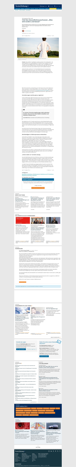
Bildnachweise (24, 461)
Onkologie (28, 412)
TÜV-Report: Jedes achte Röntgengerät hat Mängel (23, 400)
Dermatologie (46, 408)
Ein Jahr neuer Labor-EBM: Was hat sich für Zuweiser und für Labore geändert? (53, 199)
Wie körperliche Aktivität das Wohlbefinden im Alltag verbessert (25, 398)
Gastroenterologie (27, 410)
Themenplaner (34, 456)
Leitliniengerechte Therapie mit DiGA (38, 317)
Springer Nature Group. (36, 465)
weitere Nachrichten (33, 402)
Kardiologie (35, 410)
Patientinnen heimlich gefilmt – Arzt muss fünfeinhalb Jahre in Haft (25, 385)
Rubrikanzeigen (34, 457)
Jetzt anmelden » (21, 349)
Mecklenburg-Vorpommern (27, 175)
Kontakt (23, 460)
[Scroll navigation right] (61, 8)
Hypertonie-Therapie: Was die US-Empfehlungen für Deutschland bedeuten (26, 369)
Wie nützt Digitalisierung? (52, 308)
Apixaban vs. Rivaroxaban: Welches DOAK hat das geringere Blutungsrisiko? (53, 433)
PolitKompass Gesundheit (49, 412)
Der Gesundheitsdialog (21, 226)
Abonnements (34, 458)
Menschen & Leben (49, 410)
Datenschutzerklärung (25, 457)
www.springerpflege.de (42, 456)
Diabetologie (52, 408)
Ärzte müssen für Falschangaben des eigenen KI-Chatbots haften (26, 374)
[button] (59, 6)
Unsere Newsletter (21, 406)
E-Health (57, 408)
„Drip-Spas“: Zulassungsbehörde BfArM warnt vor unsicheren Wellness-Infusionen (25, 393)
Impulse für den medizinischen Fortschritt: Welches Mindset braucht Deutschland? (37, 229)
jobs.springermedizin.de (42, 457)
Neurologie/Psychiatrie (20, 412)
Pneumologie (41, 412)
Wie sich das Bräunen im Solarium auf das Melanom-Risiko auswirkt (48, 390)
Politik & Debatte (53, 8)
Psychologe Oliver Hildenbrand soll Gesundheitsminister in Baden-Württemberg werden (25, 396)
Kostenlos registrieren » (31, 349)
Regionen (47, 8)
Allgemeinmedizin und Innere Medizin (23, 408)
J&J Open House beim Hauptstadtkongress (51, 226)
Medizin (22, 8)
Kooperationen (41, 8)
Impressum (24, 459)
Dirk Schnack (28, 31)
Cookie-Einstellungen (25, 458)
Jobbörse (16, 461)
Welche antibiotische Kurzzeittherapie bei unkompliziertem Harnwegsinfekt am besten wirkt (49, 379)
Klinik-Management (36, 174)
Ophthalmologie (34, 412)
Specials (36, 8)
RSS (32, 461)
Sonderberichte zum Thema (23, 306)
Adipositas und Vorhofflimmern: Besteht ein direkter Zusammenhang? (38, 433)
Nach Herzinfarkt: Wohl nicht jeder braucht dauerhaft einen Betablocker (25, 366)
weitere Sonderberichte (56, 337)
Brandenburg (51, 174)
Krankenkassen (30, 174)
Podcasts (32, 8)
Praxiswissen (27, 8)
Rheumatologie (25, 415)
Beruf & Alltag (39, 408)
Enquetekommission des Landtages (42, 90)
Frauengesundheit (19, 410)
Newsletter (34, 460)
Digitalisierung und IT (44, 174)
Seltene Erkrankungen (34, 415)
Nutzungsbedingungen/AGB (26, 456)
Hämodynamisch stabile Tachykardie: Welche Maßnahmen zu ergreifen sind (25, 376)
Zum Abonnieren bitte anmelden (38, 188)
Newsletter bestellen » (44, 356)
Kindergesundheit (41, 410)
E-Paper (33, 459)
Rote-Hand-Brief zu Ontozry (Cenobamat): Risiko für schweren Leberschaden (25, 379)
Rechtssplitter (18, 415)
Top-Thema (34, 408)
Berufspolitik (24, 174)
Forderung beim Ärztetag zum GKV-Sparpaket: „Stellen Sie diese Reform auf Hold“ (37, 199)
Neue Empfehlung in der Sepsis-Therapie (22, 432)
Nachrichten (18, 8)
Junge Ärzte (34, 175)
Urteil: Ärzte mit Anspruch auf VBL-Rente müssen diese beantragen (24, 388)
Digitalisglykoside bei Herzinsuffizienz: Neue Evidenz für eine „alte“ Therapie (25, 382)
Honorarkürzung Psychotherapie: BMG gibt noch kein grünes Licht (22, 200)
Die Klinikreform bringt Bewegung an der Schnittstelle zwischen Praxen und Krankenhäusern (22, 318)
